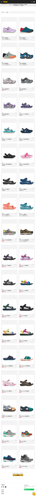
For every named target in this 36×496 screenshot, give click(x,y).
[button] (16, 37)
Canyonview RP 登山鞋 (5, 441)
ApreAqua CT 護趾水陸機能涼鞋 (24, 139)
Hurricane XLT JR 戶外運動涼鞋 (24, 114)
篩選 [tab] (3, 12)
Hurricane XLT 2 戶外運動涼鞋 (6, 265)
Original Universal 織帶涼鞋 (6, 315)
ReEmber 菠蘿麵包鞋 (5, 63)
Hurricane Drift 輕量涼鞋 (5, 189)
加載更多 (18, 475)
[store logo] (5, 1)
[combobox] (5, 4)
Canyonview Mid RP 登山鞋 (23, 466)
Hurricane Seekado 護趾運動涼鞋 (7, 416)
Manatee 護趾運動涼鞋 (22, 63)
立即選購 (25, 4)
